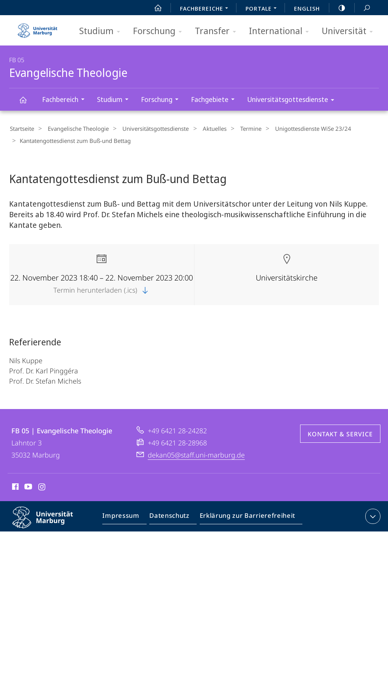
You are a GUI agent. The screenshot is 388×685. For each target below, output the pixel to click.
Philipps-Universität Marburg (49, 521)
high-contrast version (337, 8)
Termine (234, 128)
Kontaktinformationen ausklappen (372, 514)
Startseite (21, 128)
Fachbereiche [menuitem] (206, 9)
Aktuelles (202, 128)
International (281, 31)
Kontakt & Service (340, 432)
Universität (350, 31)
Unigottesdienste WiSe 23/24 (293, 128)
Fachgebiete (215, 100)
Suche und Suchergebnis (363, 8)
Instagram (42, 486)
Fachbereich (65, 100)
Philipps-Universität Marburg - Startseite (37, 28)
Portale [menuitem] (263, 9)
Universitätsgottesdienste (293, 101)
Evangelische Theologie (27, 103)
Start (154, 8)
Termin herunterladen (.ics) (101, 287)
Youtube (27, 486)
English (307, 8)
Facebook (14, 486)
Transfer (218, 31)
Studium (102, 31)
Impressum (124, 515)
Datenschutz (170, 515)
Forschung (160, 31)
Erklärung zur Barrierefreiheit (244, 515)
